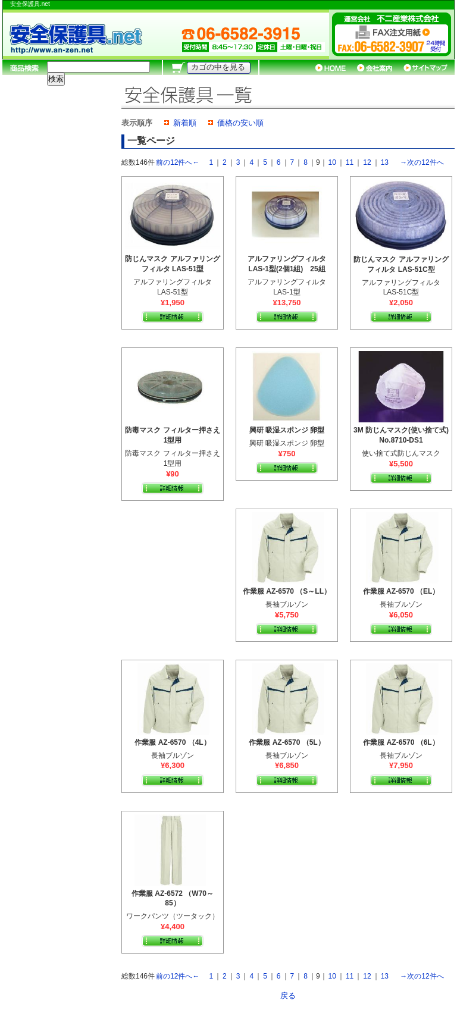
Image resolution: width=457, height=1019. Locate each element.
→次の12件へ (421, 162)
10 (332, 162)
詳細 (173, 317)
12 (367, 162)
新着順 (184, 122)
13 (385, 162)
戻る (288, 995)
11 (349, 162)
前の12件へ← (177, 162)
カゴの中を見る (218, 66)
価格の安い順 (240, 122)
